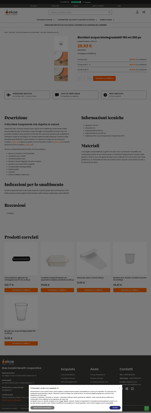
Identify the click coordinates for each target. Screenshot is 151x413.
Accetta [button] (115, 407)
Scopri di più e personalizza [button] (42, 407)
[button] (119, 388)
